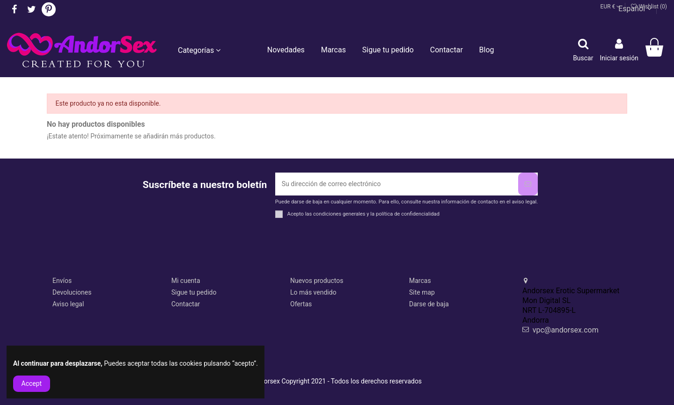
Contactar (185, 304)
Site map (422, 292)
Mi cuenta (185, 280)
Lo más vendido (313, 292)
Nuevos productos (316, 280)
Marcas (420, 280)
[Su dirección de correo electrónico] (396, 184)
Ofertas (301, 304)
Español (635, 8)
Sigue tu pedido (193, 292)
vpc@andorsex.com (566, 329)
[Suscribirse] (528, 184)
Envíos (62, 280)
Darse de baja (429, 304)
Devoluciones (71, 292)
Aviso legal (68, 304)
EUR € (611, 6)
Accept (32, 383)
